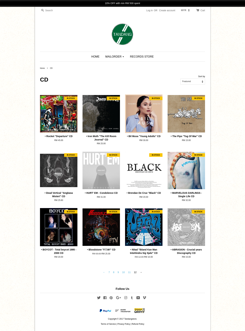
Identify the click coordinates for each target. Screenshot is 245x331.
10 (123, 272)
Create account (167, 10)
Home (42, 68)
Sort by (201, 76)
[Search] (50, 10)
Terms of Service (108, 324)
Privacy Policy (124, 324)
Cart (203, 10)
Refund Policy (138, 324)
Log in (149, 10)
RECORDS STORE (142, 56)
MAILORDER (114, 56)
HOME (95, 56)
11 (129, 272)
